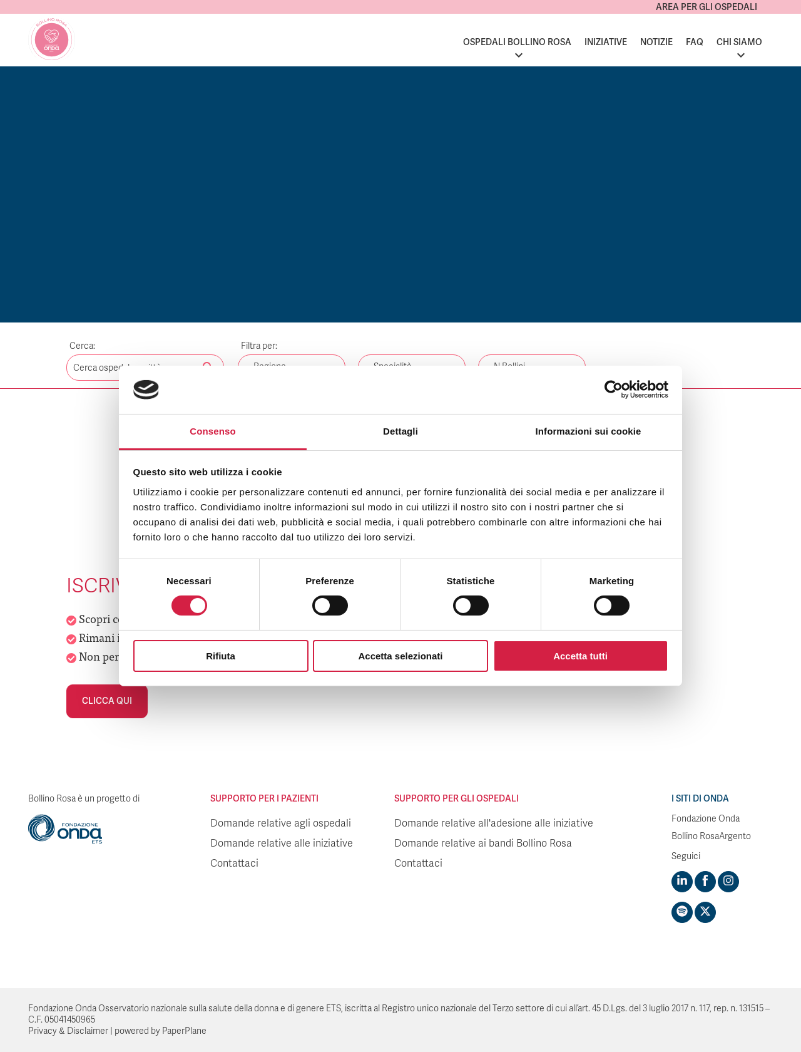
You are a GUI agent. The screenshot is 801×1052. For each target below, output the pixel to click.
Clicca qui (107, 701)
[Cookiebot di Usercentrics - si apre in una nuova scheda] (613, 389)
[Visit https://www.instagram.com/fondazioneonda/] (728, 882)
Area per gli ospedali (706, 7)
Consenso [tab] (212, 431)
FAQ (694, 42)
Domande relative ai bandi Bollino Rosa (483, 843)
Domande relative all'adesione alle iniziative (493, 823)
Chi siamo (739, 42)
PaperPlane (184, 1031)
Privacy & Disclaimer (68, 1031)
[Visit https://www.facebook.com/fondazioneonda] (705, 882)
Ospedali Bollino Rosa (517, 42)
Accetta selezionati (400, 656)
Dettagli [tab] (400, 431)
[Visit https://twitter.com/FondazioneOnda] (705, 912)
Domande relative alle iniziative (281, 843)
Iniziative (605, 42)
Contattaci (234, 863)
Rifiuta (220, 656)
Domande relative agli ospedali (280, 823)
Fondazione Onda (705, 818)
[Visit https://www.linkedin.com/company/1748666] (682, 882)
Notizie (656, 42)
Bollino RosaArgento (711, 836)
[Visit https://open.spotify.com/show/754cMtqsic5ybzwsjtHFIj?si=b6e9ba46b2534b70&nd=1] (682, 912)
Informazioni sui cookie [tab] (588, 431)
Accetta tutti (580, 656)
